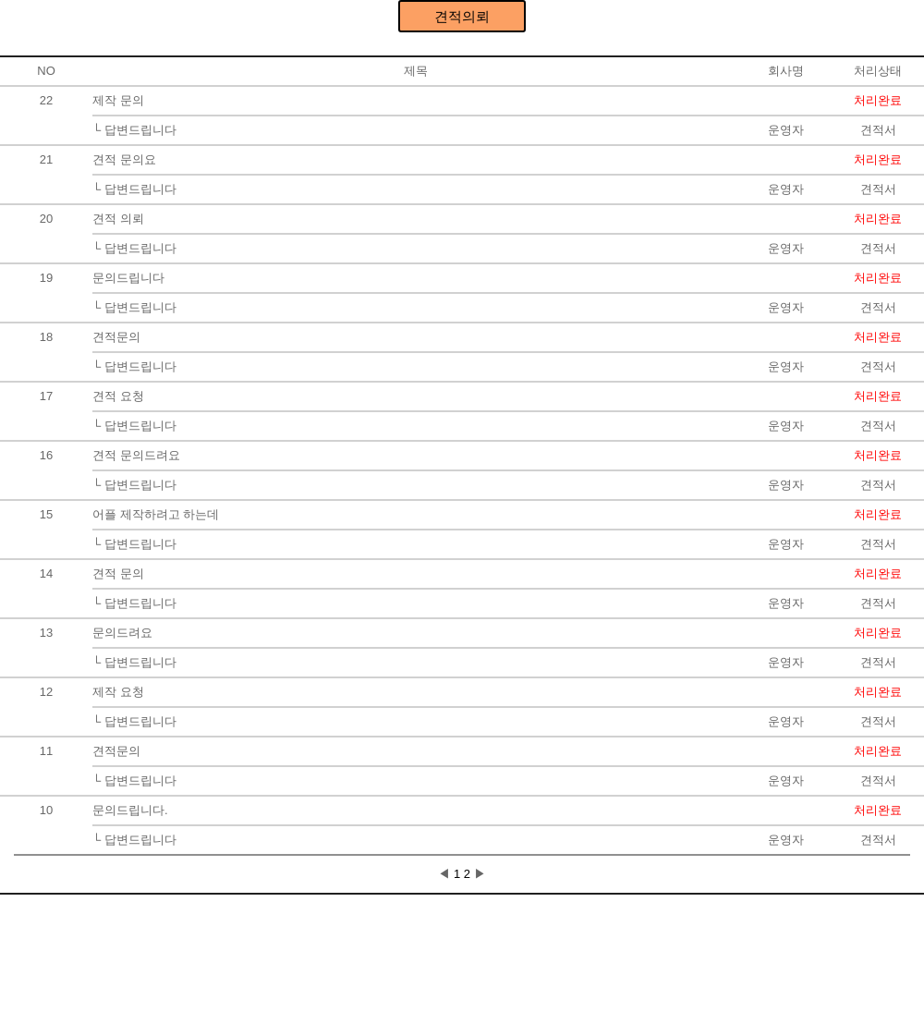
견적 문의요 (124, 159)
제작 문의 (118, 100)
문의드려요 (122, 633)
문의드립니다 (128, 278)
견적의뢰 (462, 16)
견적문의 (116, 337)
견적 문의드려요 (136, 455)
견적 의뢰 (118, 219)
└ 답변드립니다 (134, 130)
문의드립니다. (130, 810)
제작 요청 (118, 692)
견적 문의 (118, 573)
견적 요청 (118, 396)
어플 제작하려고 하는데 (155, 514)
